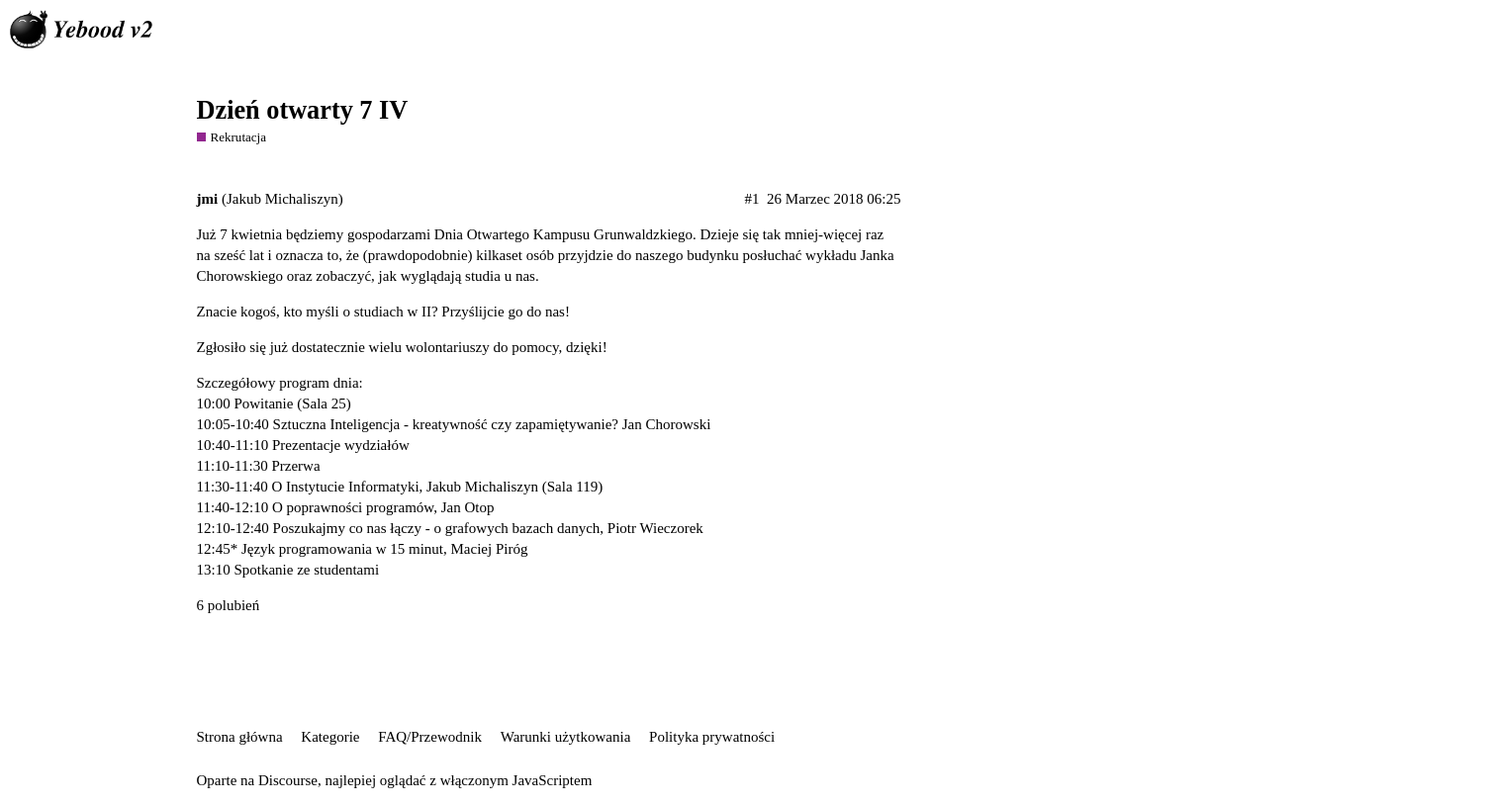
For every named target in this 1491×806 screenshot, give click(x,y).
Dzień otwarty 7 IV (303, 110)
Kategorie (330, 737)
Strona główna (240, 737)
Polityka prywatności (712, 737)
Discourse (288, 780)
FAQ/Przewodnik (430, 737)
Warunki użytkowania (566, 737)
